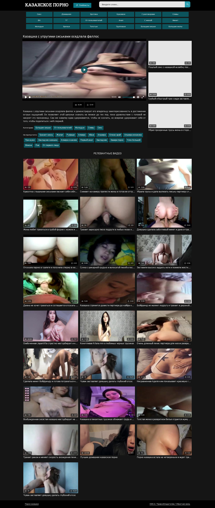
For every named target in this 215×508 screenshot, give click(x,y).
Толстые (94, 26)
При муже (30, 140)
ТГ (66, 20)
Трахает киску (46, 135)
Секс (39, 14)
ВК (39, 20)
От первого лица (51, 145)
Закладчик (101, 140)
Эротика (94, 14)
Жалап (59, 135)
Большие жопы (175, 26)
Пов (37, 145)
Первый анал (86, 140)
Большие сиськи (148, 26)
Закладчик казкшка (47, 140)
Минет (175, 20)
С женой (148, 20)
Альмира (102, 135)
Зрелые (66, 26)
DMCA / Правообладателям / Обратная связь (170, 504)
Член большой (133, 140)
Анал (121, 20)
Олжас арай (115, 135)
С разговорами (148, 14)
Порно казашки (32, 504)
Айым (91, 135)
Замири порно (117, 140)
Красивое (121, 14)
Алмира (81, 135)
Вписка (28, 145)
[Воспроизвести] (26, 97)
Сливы (175, 14)
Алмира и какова (69, 140)
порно (47, 4)
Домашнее (66, 14)
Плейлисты (82, 5)
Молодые (39, 26)
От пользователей (93, 20)
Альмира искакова (133, 135)
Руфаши (71, 135)
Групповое (121, 26)
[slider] (70, 97)
